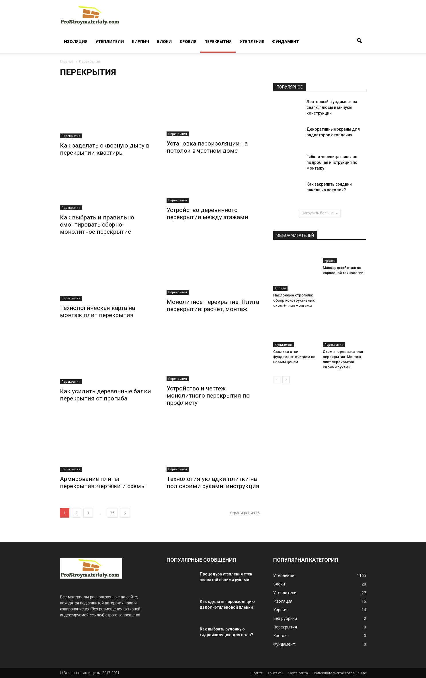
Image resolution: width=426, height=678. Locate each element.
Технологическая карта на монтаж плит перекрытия (97, 311)
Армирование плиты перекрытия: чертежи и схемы (103, 482)
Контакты (275, 673)
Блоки (164, 41)
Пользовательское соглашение (339, 673)
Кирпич (140, 41)
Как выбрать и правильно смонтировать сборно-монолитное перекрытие (97, 224)
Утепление (252, 41)
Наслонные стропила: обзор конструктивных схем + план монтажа (294, 300)
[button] (359, 41)
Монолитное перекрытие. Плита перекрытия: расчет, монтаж (213, 305)
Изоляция (75, 41)
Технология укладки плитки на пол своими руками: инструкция (213, 482)
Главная (67, 61)
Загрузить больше (320, 213)
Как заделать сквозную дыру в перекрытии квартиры (104, 149)
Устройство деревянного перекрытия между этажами (207, 214)
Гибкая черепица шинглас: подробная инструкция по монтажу (332, 162)
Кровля (188, 41)
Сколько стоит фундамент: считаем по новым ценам (294, 356)
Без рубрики (285, 618)
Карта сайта (298, 673)
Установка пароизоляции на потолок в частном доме (207, 147)
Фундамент (285, 41)
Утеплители (109, 41)
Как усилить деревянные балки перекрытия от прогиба (105, 395)
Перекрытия (218, 41)
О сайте (256, 673)
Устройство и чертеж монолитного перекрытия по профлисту (208, 395)
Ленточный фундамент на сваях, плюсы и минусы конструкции (331, 107)
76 (112, 512)
